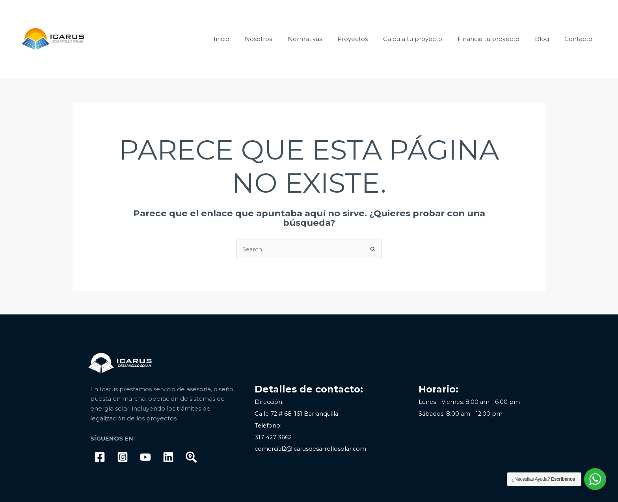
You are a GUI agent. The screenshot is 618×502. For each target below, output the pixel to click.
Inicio (249, 39)
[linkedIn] (168, 457)
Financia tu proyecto (498, 39)
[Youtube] (145, 457)
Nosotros (282, 39)
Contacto (580, 39)
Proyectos (369, 39)
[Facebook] (99, 457)
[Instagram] (122, 457)
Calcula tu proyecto (425, 39)
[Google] (191, 457)
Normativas (324, 39)
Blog (547, 39)
